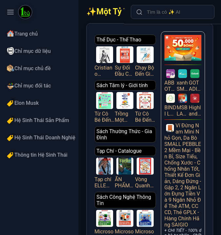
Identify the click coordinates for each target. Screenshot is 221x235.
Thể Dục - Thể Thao (118, 40)
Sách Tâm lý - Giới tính (122, 85)
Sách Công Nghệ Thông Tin (123, 200)
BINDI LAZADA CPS (170, 104)
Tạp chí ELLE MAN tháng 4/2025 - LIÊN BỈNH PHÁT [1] (104, 172)
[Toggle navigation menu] (10, 12)
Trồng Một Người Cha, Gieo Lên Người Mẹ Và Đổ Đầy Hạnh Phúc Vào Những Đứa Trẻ (125, 106)
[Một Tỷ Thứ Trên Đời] (25, 13)
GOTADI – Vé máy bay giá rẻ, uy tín (195, 80)
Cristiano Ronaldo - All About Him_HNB (104, 61)
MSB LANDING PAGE (183, 104)
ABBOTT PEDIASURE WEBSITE (170, 80)
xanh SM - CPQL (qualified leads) (183, 80)
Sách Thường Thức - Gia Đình (124, 134)
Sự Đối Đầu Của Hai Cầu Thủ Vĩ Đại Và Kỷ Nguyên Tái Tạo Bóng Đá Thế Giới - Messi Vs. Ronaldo (125, 61)
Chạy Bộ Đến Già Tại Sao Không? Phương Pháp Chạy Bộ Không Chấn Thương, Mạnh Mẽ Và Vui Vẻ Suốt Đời (145, 61)
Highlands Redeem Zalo (195, 104)
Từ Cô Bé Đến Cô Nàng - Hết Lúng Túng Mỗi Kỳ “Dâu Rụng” (104, 106)
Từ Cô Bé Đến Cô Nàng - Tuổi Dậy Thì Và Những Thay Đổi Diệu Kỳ (145, 106)
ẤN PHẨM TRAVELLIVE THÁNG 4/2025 (125, 172)
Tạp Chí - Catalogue (119, 151)
